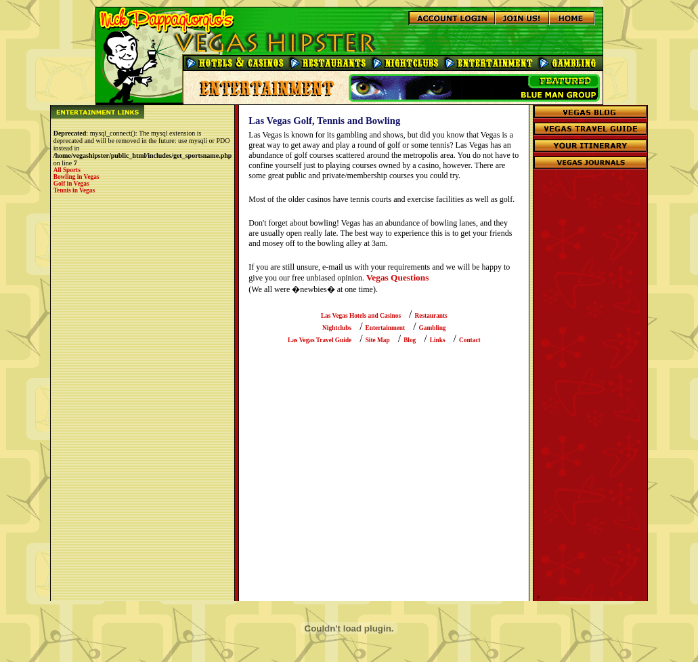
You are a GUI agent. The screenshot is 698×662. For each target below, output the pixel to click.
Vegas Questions (397, 277)
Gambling (432, 328)
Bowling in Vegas (76, 176)
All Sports (67, 170)
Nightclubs (336, 328)
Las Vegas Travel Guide (319, 340)
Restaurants (431, 315)
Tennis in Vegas (74, 190)
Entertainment (386, 328)
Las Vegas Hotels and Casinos (361, 315)
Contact (470, 340)
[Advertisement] (590, 390)
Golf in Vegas (71, 183)
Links (437, 340)
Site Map (378, 340)
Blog (409, 340)
